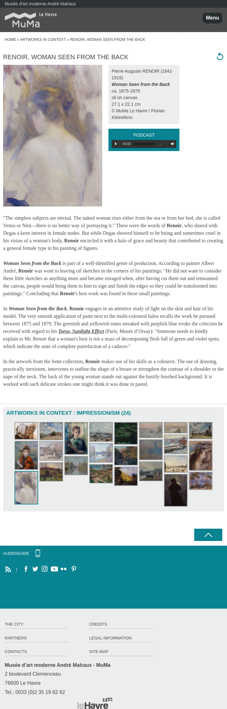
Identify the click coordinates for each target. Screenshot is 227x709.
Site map (98, 651)
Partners (16, 638)
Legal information (110, 638)
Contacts (16, 651)
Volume (171, 143)
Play (116, 143)
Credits (98, 624)
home (10, 39)
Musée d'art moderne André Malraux (40, 3)
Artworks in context (43, 39)
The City (14, 624)
